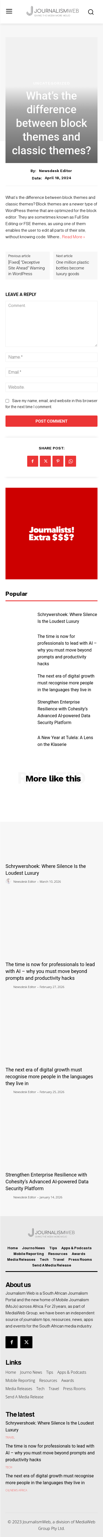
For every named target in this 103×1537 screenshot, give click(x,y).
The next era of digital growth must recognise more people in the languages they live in (66, 682)
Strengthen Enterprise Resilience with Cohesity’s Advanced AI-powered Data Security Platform (46, 1181)
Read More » (73, 236)
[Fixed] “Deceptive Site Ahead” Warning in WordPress (26, 268)
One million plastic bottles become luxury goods (72, 268)
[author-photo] (9, 881)
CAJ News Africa (16, 1490)
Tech (8, 1467)
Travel (10, 1437)
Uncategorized (51, 83)
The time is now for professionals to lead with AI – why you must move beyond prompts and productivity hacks (67, 650)
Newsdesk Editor (55, 170)
